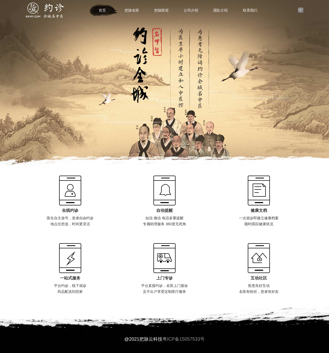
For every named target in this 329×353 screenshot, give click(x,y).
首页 (102, 10)
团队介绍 (220, 10)
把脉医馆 (161, 10)
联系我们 (250, 10)
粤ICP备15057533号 (183, 339)
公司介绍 (191, 10)
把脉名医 (132, 10)
